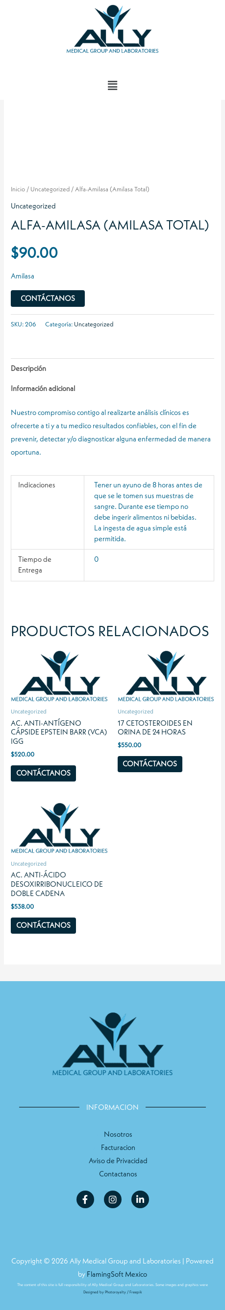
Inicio (18, 189)
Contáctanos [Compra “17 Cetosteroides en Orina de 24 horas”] (150, 763)
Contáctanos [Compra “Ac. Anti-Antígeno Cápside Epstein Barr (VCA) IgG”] (43, 773)
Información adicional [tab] (43, 388)
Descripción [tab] (28, 368)
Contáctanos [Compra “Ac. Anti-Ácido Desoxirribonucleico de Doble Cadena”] (43, 925)
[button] (112, 86)
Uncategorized (50, 189)
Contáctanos (48, 298)
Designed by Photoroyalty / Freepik (112, 1291)
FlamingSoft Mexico (117, 1274)
